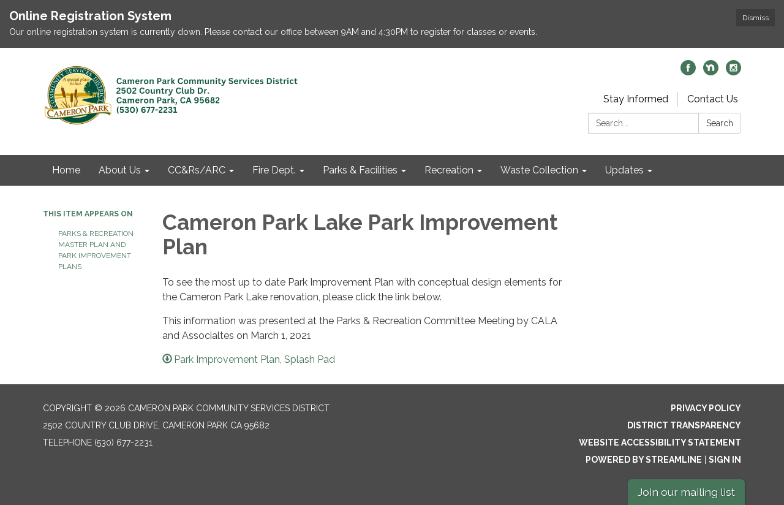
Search (719, 123)
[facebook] (688, 72)
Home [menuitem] (66, 170)
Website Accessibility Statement (660, 442)
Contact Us (712, 99)
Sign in (725, 460)
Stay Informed (635, 99)
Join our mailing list (686, 491)
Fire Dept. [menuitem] (274, 170)
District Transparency (684, 425)
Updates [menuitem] (624, 170)
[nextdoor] (710, 72)
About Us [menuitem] (120, 170)
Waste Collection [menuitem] (539, 170)
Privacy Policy (706, 408)
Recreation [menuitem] (448, 170)
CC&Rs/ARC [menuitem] (196, 170)
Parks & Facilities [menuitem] (360, 170)
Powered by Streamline (644, 460)
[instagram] (733, 72)
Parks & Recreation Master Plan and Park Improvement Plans (96, 250)
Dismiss (755, 17)
